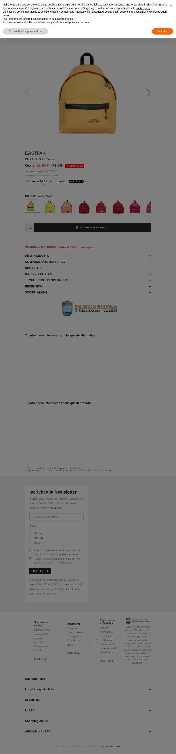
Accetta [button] (162, 31)
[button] (171, 6)
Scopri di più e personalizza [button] (25, 31)
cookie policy (143, 8)
